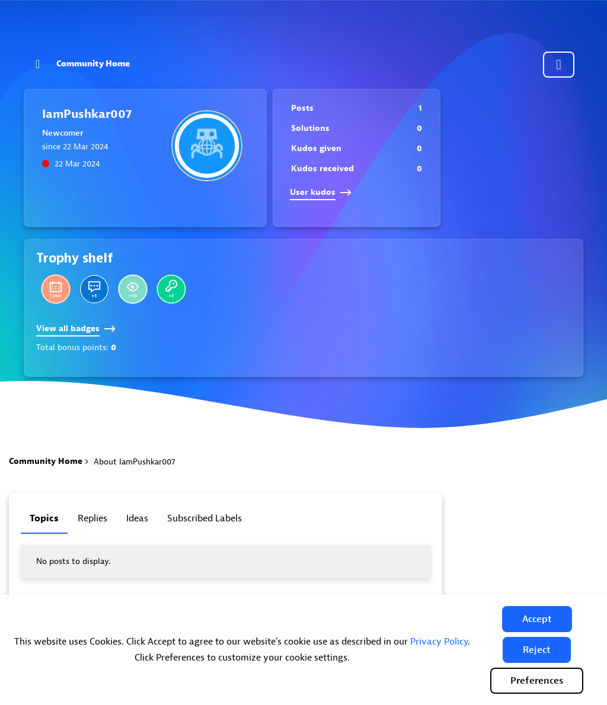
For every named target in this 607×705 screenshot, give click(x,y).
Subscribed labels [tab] (204, 518)
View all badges (76, 328)
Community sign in (558, 65)
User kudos (321, 192)
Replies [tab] (92, 518)
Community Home (93, 64)
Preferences (536, 681)
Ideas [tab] (137, 518)
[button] (537, 619)
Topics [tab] (44, 518)
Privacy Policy (439, 642)
